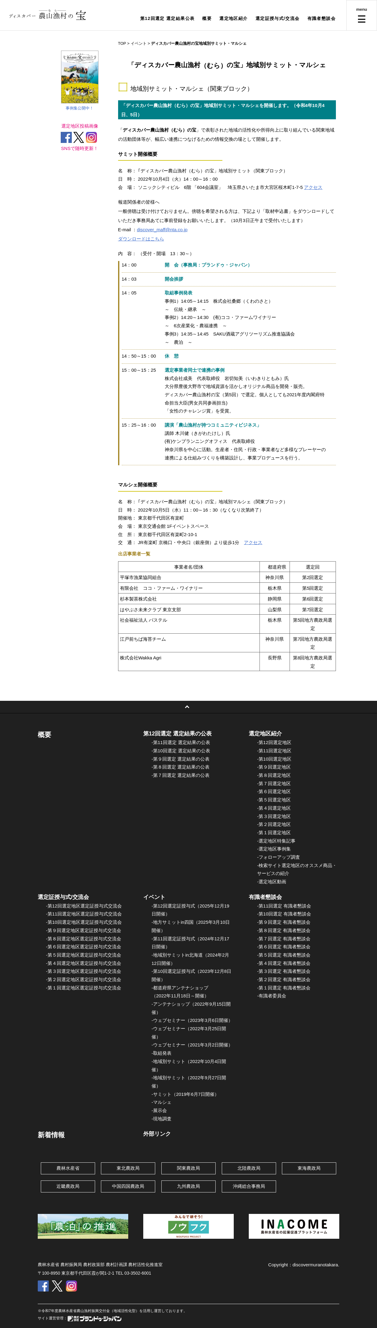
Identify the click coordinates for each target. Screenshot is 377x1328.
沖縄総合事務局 (249, 1186)
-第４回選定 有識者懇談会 (283, 963)
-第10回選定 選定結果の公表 (181, 750)
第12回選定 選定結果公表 (167, 18)
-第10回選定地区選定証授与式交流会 (84, 922)
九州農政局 (188, 1186)
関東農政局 (188, 1168)
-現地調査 (161, 1118)
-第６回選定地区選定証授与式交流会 (83, 946)
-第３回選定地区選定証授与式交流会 (83, 971)
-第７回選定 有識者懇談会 (283, 938)
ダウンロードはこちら (141, 238)
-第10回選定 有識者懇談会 (284, 913)
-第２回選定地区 (274, 824)
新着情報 (51, 1135)
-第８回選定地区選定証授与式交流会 (83, 938)
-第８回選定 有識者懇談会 (283, 930)
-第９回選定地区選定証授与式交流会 (83, 930)
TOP (122, 43)
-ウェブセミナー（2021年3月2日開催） (192, 1044)
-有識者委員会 (271, 995)
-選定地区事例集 (274, 848)
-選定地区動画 (271, 881)
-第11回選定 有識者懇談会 (284, 905)
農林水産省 (67, 1168)
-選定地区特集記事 (276, 840)
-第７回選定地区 (274, 783)
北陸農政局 (248, 1168)
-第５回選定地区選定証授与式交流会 (83, 955)
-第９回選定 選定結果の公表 (181, 759)
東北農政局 (128, 1168)
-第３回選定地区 (274, 816)
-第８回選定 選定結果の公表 (181, 767)
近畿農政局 (67, 1186)
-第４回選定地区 (274, 808)
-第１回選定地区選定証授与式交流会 (83, 987)
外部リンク (157, 1134)
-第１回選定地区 (274, 832)
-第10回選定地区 (274, 759)
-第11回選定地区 (274, 750)
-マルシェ (161, 1102)
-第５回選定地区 (274, 799)
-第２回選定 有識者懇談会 (283, 979)
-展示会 (159, 1110)
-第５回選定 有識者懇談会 (283, 955)
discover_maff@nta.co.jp (162, 229)
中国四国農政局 (128, 1186)
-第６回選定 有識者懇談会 (283, 946)
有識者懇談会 (321, 18)
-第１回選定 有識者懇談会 (283, 987)
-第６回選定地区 (274, 791)
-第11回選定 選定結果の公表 (181, 742)
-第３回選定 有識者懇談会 (283, 971)
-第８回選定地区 (274, 775)
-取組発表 (161, 1053)
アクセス (313, 187)
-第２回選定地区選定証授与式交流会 (83, 979)
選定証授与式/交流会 (278, 18)
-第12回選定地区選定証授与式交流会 (84, 905)
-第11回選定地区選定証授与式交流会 (84, 913)
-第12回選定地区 (274, 742)
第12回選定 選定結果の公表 (177, 734)
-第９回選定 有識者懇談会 (283, 922)
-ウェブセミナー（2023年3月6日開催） (192, 1020)
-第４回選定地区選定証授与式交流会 (83, 963)
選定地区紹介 (233, 18)
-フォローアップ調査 (278, 857)
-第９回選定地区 (274, 767)
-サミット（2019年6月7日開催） (185, 1094)
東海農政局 (309, 1168)
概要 (207, 18)
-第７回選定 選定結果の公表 (181, 775)
